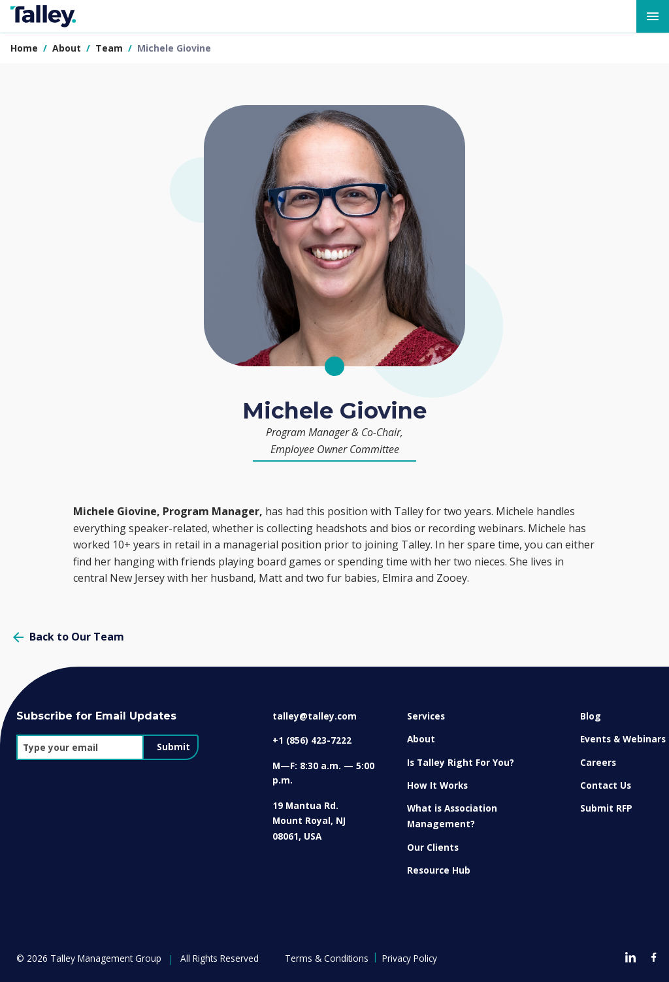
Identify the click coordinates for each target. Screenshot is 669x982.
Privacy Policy (409, 958)
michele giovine (174, 48)
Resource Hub (438, 870)
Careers (598, 762)
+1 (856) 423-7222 (311, 740)
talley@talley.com (314, 716)
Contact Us (605, 785)
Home (24, 48)
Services (426, 716)
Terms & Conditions (326, 958)
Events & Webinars (623, 739)
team (110, 48)
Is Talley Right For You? (460, 762)
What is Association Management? (452, 816)
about (68, 48)
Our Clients (433, 847)
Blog (590, 716)
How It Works (437, 785)
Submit (173, 747)
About (421, 739)
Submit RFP (606, 808)
